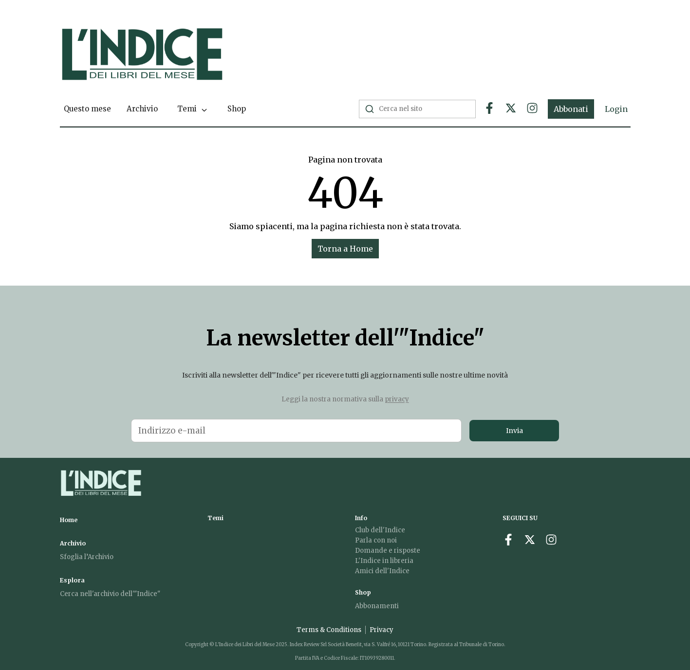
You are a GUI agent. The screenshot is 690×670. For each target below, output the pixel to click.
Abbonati (571, 109)
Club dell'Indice (380, 530)
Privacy (381, 630)
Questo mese (87, 108)
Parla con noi (376, 540)
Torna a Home (345, 249)
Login (616, 109)
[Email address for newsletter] (296, 430)
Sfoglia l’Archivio (86, 557)
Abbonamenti (377, 606)
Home (68, 520)
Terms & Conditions (329, 630)
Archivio (142, 108)
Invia (514, 430)
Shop (236, 108)
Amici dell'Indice (382, 571)
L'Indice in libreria (384, 561)
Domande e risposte (387, 550)
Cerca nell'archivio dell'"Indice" (110, 594)
